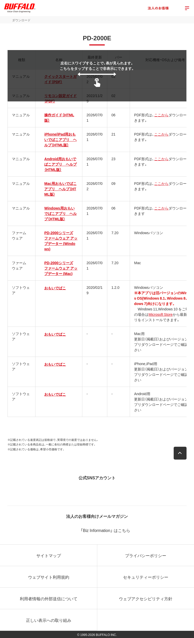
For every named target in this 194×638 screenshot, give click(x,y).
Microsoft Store (160, 314)
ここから (161, 114)
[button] (180, 453)
